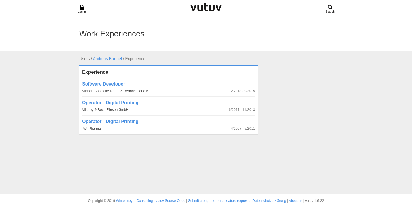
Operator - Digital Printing (110, 102)
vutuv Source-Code (170, 201)
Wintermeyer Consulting (134, 201)
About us (295, 201)
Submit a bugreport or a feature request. (219, 201)
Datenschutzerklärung (269, 201)
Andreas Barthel (107, 58)
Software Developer (103, 83)
